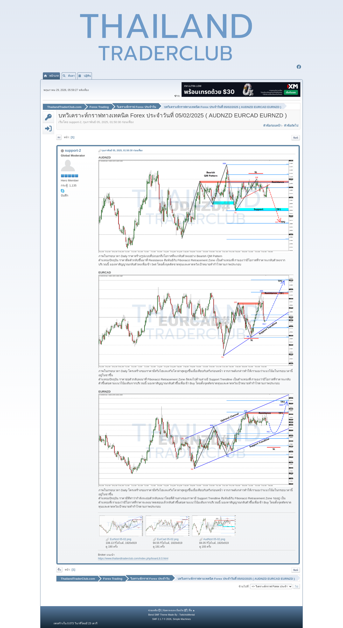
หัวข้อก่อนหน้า (272, 125)
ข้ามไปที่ (243, 586)
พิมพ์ (295, 137)
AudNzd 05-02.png (212, 539)
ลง (59, 137)
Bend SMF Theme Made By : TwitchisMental (171, 614)
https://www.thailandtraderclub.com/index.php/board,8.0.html (133, 558)
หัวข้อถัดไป (291, 125)
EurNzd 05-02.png (118, 539)
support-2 (73, 150)
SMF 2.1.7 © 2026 (162, 619)
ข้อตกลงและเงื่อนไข (173, 610)
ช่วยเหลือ (153, 610)
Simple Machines (182, 619)
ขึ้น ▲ (192, 610)
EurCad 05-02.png (165, 539)
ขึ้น (59, 569)
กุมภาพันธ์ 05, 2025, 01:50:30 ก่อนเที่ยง (122, 150)
